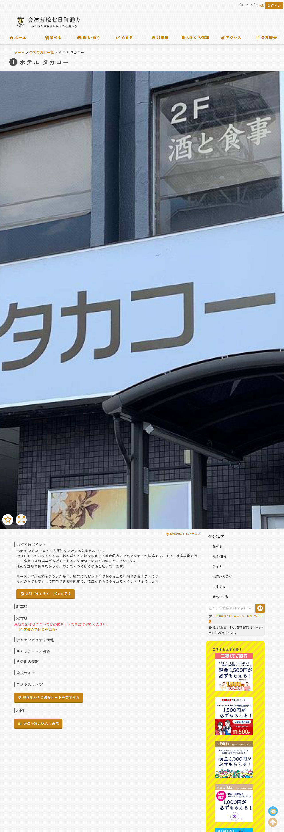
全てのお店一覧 (41, 52)
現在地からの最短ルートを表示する (48, 697)
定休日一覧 (218, 596)
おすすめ (216, 586)
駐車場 (160, 37)
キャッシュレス (243, 616)
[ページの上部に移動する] (273, 821)
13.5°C (248, 4)
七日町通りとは (222, 616)
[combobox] (230, 608)
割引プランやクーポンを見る (46, 593)
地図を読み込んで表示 (38, 723)
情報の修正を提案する (183, 534)
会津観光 (266, 37)
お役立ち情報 (195, 37)
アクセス (231, 37)
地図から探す (219, 576)
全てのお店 (216, 536)
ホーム (18, 37)
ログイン (274, 5)
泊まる (124, 37)
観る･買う (89, 37)
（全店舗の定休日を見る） (37, 629)
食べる (53, 37)
